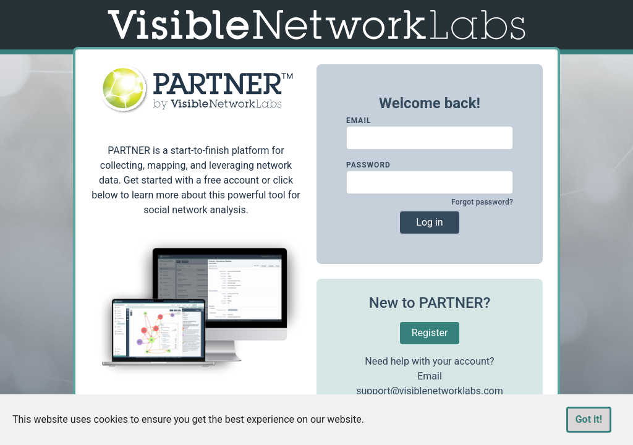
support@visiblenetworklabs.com (429, 391)
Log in (429, 222)
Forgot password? (482, 202)
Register (430, 333)
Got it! (589, 419)
